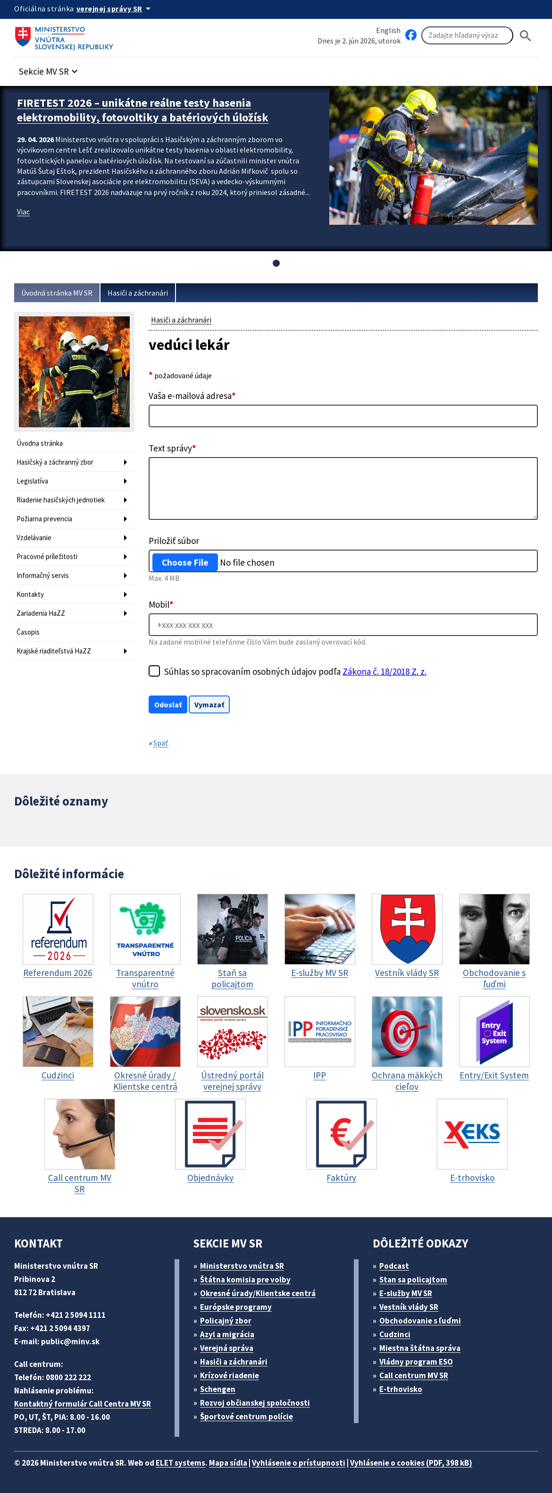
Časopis (28, 632)
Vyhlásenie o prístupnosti (298, 1463)
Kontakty (30, 594)
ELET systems (180, 1463)
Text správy (172, 448)
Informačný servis (43, 575)
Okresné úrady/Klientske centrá (258, 1293)
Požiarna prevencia (44, 518)
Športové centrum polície (246, 1416)
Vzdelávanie (34, 537)
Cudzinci (394, 1334)
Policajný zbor (225, 1320)
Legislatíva (32, 480)
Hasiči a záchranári (138, 292)
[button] (49, 68)
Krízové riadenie (229, 1375)
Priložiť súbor (174, 540)
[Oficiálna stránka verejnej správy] (115, 8)
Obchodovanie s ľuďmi (420, 1320)
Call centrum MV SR (413, 1375)
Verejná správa (226, 1348)
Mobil (161, 604)
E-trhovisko (400, 1389)
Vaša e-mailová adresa (192, 395)
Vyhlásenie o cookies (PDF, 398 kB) (411, 1463)
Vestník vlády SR (408, 1307)
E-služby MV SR (405, 1293)
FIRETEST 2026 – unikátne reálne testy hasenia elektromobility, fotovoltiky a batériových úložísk (142, 110)
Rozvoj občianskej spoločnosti (255, 1403)
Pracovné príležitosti (47, 556)
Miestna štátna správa (419, 1348)
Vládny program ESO (416, 1362)
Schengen (217, 1389)
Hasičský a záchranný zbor (55, 462)
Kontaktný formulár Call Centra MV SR (82, 1404)
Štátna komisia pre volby (245, 1279)
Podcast (394, 1266)
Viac (23, 211)
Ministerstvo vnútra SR (242, 1266)
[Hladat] (525, 36)
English (388, 30)
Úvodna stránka (40, 443)
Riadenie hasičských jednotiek (61, 499)
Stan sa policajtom (413, 1279)
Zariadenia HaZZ (41, 613)
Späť (160, 742)
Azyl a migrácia (227, 1334)
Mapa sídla (228, 1463)
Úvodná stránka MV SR (56, 292)
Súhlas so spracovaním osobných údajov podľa (295, 671)
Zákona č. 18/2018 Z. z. (385, 671)
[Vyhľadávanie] (467, 35)
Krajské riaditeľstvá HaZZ (54, 650)
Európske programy (236, 1307)
